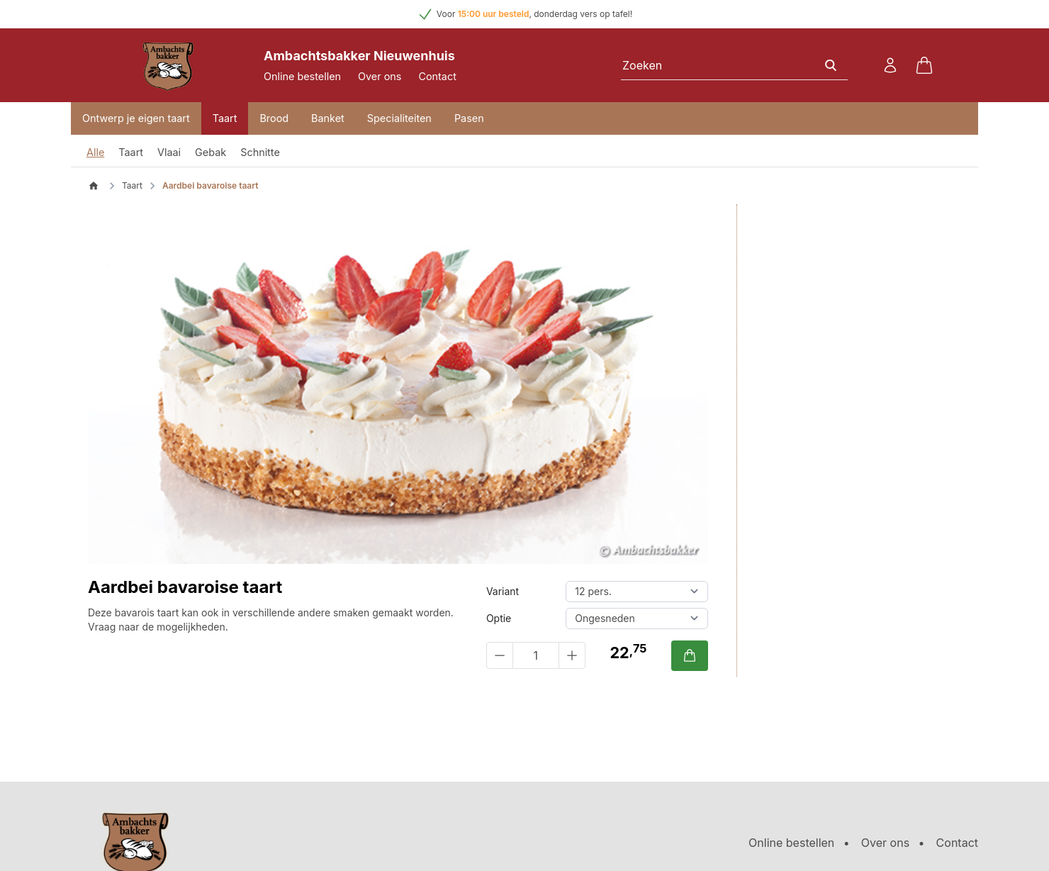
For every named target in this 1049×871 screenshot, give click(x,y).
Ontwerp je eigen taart (136, 118)
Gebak (210, 152)
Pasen (469, 118)
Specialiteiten (399, 118)
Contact (437, 76)
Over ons (379, 76)
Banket (327, 118)
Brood (273, 118)
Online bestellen (302, 76)
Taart (225, 118)
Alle (95, 152)
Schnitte (260, 152)
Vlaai (169, 152)
